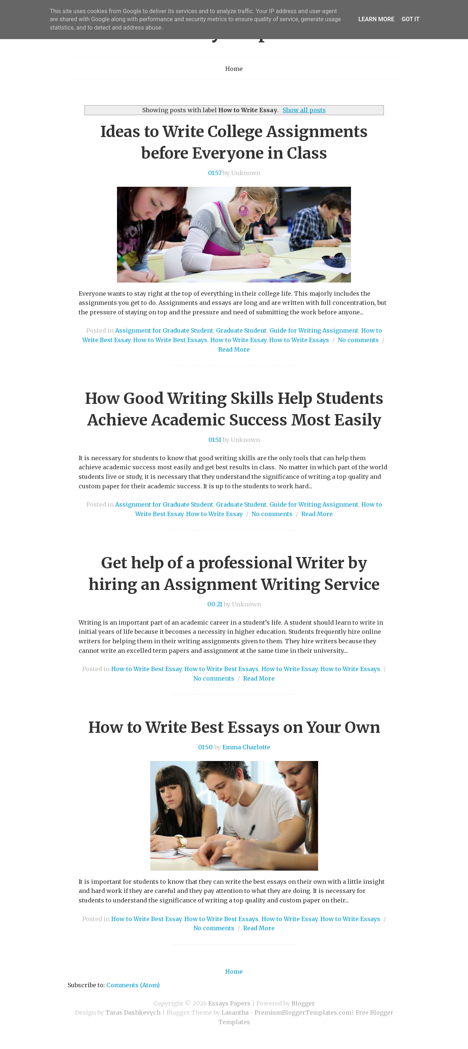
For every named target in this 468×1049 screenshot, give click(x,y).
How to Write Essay (238, 340)
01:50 (205, 747)
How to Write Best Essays (170, 340)
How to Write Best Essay (146, 669)
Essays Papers (229, 1003)
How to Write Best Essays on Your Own (234, 727)
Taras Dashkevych (133, 1012)
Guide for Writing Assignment (313, 330)
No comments (358, 340)
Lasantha (235, 1012)
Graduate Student (241, 330)
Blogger (303, 1003)
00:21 (214, 604)
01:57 (215, 173)
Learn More (376, 19)
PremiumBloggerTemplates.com (302, 1012)
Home (234, 68)
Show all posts (304, 110)
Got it (410, 19)
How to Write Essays (299, 340)
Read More (234, 349)
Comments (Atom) (133, 985)
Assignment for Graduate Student (164, 330)
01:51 (214, 439)
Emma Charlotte (246, 747)
